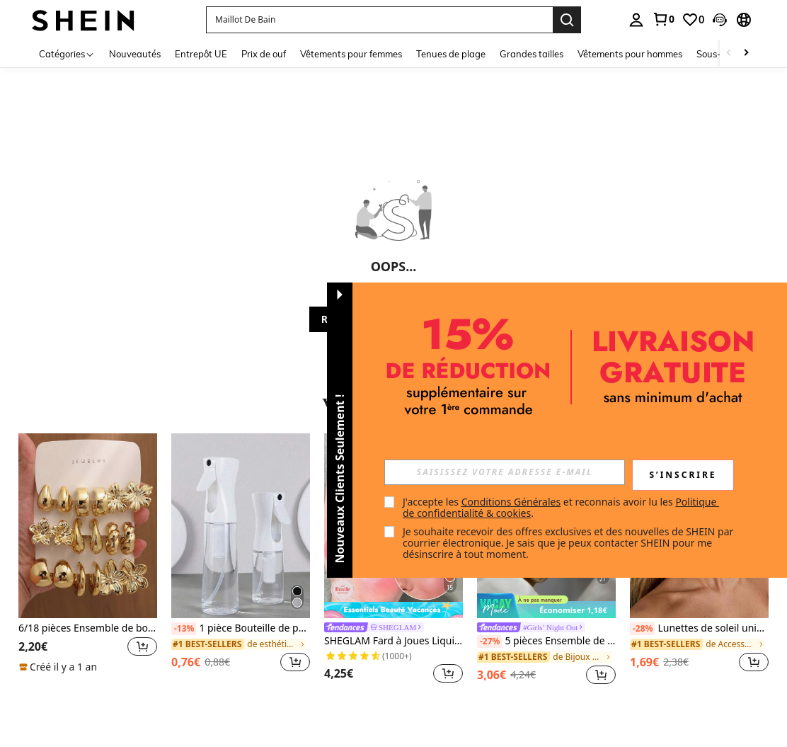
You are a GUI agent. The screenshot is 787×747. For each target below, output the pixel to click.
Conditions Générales (511, 501)
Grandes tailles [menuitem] (531, 53)
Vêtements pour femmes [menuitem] (351, 53)
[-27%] (489, 641)
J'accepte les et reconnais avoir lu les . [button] (561, 507)
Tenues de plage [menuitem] (451, 53)
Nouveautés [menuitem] (135, 53)
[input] (504, 472)
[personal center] (636, 19)
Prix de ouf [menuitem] (263, 53)
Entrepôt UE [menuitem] (201, 53)
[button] (379, 19)
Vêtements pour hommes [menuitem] (630, 53)
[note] (59, 667)
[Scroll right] (746, 53)
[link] (663, 19)
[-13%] (183, 628)
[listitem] (87, 560)
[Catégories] (67, 53)
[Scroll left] (729, 53)
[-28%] (642, 628)
